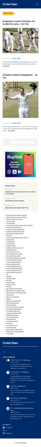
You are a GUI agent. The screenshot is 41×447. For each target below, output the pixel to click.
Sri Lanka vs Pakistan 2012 (14, 313)
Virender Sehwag (11, 327)
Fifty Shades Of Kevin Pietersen (14, 201)
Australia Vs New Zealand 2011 (15, 229)
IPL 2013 (9, 280)
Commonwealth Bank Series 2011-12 (17, 237)
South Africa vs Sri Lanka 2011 (15, 307)
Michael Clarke (10, 282)
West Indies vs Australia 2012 (15, 331)
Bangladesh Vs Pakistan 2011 (14, 233)
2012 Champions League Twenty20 (16, 215)
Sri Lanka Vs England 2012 (13, 309)
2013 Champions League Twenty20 (16, 217)
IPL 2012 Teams (11, 278)
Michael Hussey (11, 284)
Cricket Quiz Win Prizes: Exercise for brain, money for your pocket (20, 193)
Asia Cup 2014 (10, 223)
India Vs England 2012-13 (13, 266)
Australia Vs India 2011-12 (14, 227)
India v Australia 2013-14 (13, 262)
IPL (7, 274)
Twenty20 (9, 323)
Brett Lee (9, 235)
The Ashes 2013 (11, 319)
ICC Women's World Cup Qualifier (16, 258)
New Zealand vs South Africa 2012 (16, 292)
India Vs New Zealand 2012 (14, 268)
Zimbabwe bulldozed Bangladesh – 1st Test (20, 76)
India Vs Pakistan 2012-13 (14, 270)
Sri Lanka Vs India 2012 (13, 311)
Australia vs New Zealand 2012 (15, 231)
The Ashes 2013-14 (12, 321)
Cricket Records (11, 246)
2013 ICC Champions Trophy (14, 219)
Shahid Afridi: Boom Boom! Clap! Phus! (16, 208)
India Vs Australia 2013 (13, 264)
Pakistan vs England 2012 (13, 301)
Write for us (27, 360)
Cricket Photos (10, 241)
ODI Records (10, 295)
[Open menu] (37, 4)
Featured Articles (11, 250)
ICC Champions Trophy (13, 252)
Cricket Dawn (10, 4)
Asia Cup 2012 (10, 221)
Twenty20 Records (11, 325)
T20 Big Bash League (12, 315)
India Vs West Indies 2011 (14, 272)
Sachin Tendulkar (11, 305)
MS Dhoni (9, 286)
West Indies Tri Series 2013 (14, 329)
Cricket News (16, 58)
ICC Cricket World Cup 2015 (14, 254)
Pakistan (8, 299)
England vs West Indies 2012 (14, 248)
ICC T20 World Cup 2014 (13, 256)
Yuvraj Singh (9, 333)
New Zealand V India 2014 (14, 288)
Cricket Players (10, 244)
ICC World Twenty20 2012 (14, 260)
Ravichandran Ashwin (12, 303)
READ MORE (6, 66)
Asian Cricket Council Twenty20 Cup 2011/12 (19, 225)
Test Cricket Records (12, 317)
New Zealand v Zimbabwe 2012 (15, 290)
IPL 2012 (9, 276)
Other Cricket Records (12, 297)
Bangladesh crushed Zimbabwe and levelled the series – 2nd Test (19, 22)
